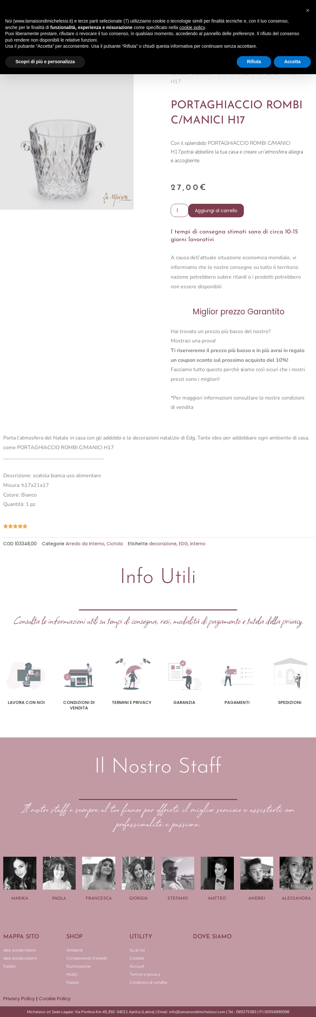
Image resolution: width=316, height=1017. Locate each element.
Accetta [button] (292, 61)
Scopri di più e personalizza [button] (45, 61)
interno (198, 544)
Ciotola (115, 544)
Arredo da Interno (85, 544)
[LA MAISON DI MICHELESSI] (253, 967)
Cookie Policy (55, 998)
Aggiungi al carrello (216, 210)
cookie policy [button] (192, 27)
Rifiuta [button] (254, 61)
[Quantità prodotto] (179, 210)
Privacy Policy (19, 998)
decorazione (163, 544)
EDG (183, 544)
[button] (307, 10)
